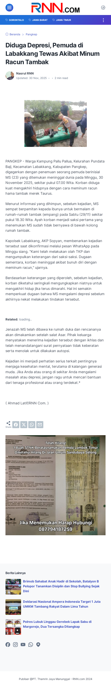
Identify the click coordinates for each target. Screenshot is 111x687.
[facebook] (15, 424)
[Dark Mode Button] (103, 7)
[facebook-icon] (7, 644)
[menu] (9, 8)
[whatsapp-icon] (30, 644)
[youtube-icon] (23, 644)
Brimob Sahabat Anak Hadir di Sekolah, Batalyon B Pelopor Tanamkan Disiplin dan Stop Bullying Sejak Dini (61, 586)
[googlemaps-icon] (38, 644)
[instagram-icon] (15, 644)
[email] (39, 424)
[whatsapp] (31, 424)
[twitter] (23, 424)
